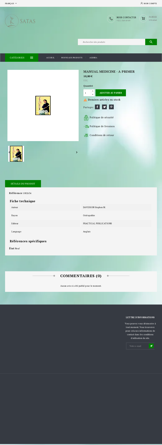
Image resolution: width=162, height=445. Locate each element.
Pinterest (111, 107)
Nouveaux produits (72, 58)
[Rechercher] (117, 42)
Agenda (93, 58)
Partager (97, 107)
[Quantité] (87, 93)
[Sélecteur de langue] (11, 3)
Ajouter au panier (111, 93)
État (11, 249)
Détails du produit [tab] (23, 184)
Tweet (104, 107)
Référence (15, 194)
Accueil (50, 58)
